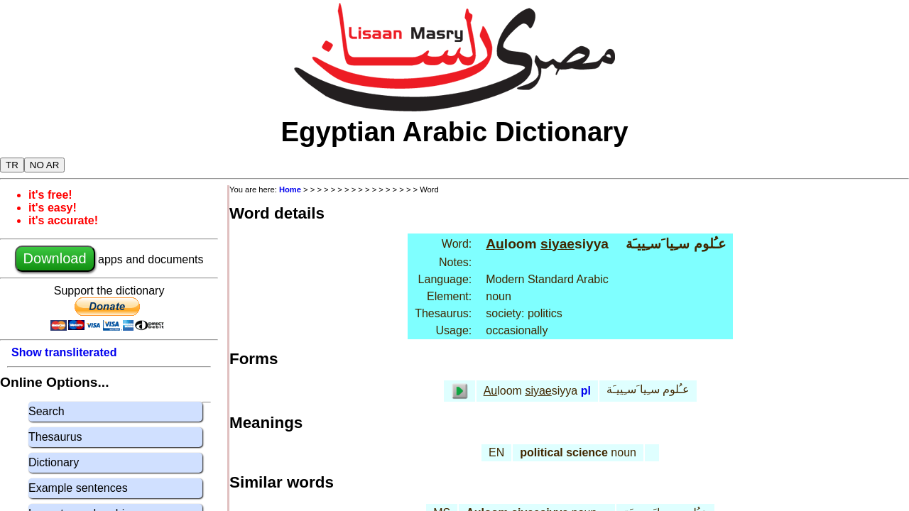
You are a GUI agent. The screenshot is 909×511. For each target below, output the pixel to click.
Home (290, 189)
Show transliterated (63, 352)
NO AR (44, 165)
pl (586, 391)
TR (12, 165)
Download (55, 258)
